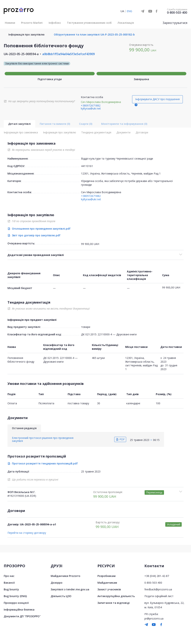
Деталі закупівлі (19, 124)
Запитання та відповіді (113, 603)
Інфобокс (55, 22)
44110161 (87, 166)
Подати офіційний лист (158, 596)
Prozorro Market (32, 22)
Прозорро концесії (16, 603)
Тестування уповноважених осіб (89, 22)
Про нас (9, 576)
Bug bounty (11, 589)
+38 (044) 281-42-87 (156, 576)
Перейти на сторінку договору (26, 532)
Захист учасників (109, 589)
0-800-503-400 (177, 12)
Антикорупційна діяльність (116, 596)
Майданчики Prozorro (65, 576)
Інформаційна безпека (19, 609)
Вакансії (9, 582)
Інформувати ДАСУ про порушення (157, 99)
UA (122, 11)
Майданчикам (107, 582)
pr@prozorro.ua (153, 618)
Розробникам (106, 576)
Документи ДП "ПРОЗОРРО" (22, 616)
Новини (10, 22)
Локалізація (126, 22)
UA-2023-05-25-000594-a (21, 54)
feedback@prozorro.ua (158, 589)
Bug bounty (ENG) (15, 596)
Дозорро (56, 582)
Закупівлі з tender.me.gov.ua (70, 589)
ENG (129, 11)
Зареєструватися (175, 23)
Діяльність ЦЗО (61, 596)
